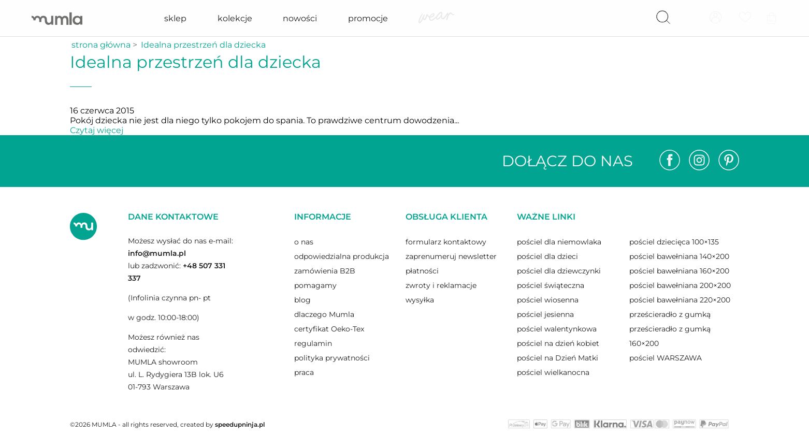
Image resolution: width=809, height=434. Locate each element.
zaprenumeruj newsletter (451, 256)
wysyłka (420, 300)
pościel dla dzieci (547, 256)
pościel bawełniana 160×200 (679, 271)
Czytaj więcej (96, 130)
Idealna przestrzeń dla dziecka (203, 45)
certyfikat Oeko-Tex (329, 329)
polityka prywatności (332, 358)
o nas (303, 242)
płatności (422, 271)
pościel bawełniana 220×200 (679, 300)
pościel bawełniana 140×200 (679, 256)
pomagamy (315, 285)
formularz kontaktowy (446, 242)
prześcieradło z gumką (670, 314)
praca (304, 372)
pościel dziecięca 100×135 (674, 242)
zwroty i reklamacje (441, 285)
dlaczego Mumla (324, 314)
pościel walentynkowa (557, 329)
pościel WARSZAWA (665, 358)
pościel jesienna (545, 314)
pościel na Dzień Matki (557, 358)
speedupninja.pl (240, 424)
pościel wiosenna (548, 300)
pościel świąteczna (550, 285)
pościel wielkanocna (553, 372)
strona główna (101, 45)
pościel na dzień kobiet (558, 343)
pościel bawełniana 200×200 (680, 285)
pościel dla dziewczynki (559, 271)
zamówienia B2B (324, 271)
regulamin (313, 343)
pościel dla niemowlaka (559, 242)
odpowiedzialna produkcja (341, 256)
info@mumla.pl (157, 253)
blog (302, 300)
